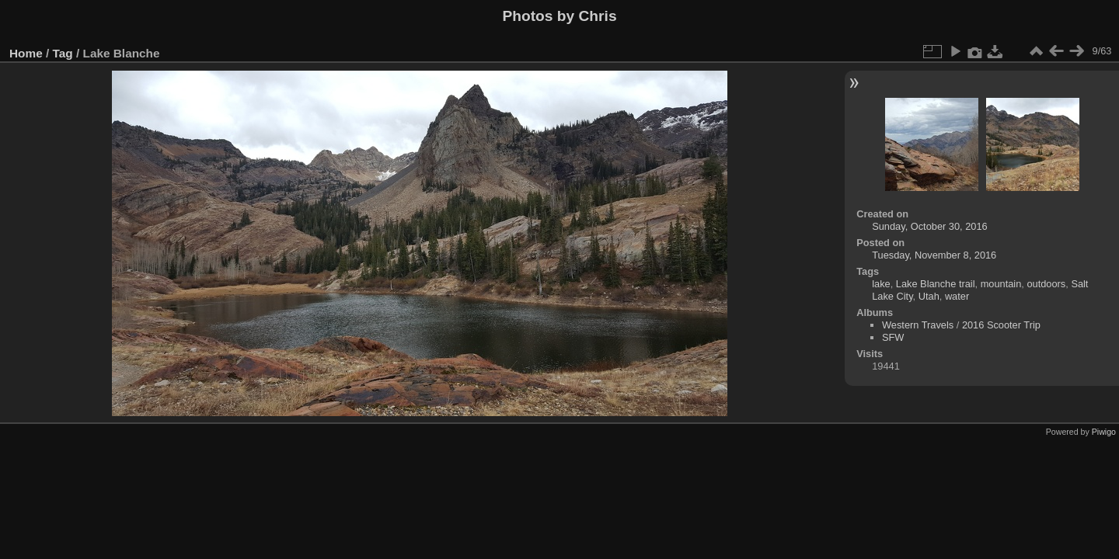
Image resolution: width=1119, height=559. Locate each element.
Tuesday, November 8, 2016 (934, 255)
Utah (929, 296)
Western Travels (917, 325)
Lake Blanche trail (935, 284)
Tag (63, 53)
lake (881, 284)
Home (26, 53)
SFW (893, 337)
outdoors (1046, 284)
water (957, 296)
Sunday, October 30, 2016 (929, 226)
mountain (1001, 284)
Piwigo (1104, 431)
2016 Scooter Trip (1001, 325)
